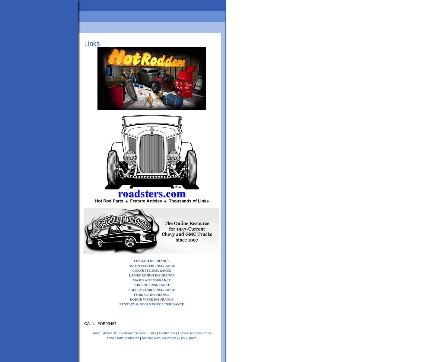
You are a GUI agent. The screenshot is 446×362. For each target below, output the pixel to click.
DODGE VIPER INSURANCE (152, 299)
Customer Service (132, 333)
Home (96, 333)
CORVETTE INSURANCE (151, 270)
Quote (191, 338)
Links (152, 333)
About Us (110, 333)
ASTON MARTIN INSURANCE (152, 265)
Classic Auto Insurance (195, 333)
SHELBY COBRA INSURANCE (152, 290)
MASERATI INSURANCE (152, 280)
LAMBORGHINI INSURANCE (151, 275)
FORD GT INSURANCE (152, 294)
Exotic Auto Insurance (123, 338)
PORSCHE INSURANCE (151, 285)
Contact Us (167, 333)
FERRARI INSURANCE (152, 261)
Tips (182, 338)
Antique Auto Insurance (159, 338)
